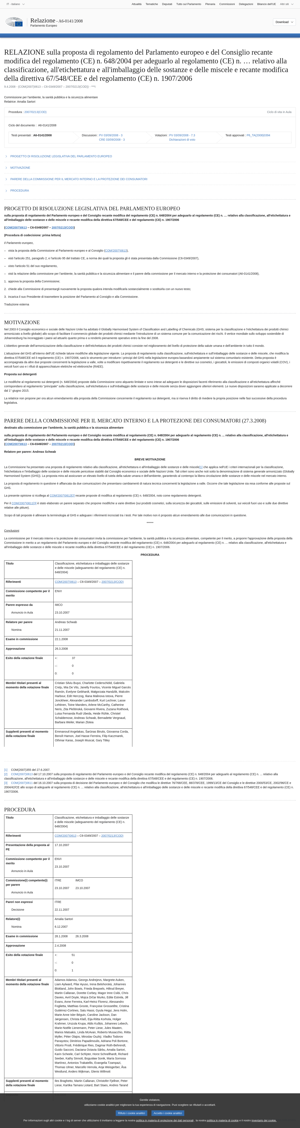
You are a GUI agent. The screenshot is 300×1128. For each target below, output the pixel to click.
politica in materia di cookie (223, 1124)
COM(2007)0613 (16, 227)
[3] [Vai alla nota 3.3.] (35, 503)
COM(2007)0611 (22, 503)
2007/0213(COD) (35, 112)
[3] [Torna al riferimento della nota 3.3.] (5, 783)
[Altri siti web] (287, 4)
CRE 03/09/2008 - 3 (112, 139)
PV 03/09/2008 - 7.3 (182, 135)
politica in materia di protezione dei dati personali (165, 1124)
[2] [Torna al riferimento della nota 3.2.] (5, 774)
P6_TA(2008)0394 (258, 135)
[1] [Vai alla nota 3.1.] (201, 467)
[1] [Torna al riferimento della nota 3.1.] (5, 769)
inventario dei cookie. (264, 1124)
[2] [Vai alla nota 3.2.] (73, 495)
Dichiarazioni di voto (182, 139)
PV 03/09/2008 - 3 (111, 135)
